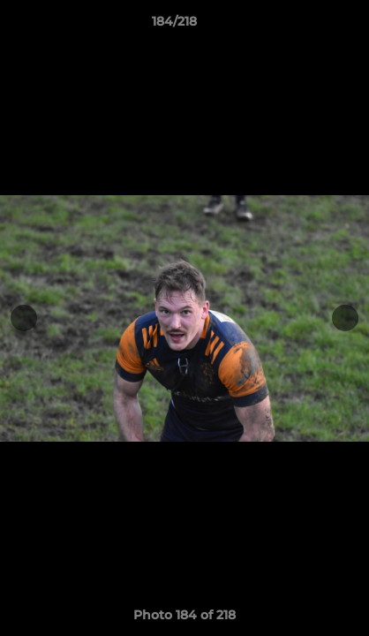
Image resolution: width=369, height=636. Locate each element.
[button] (305, 26)
